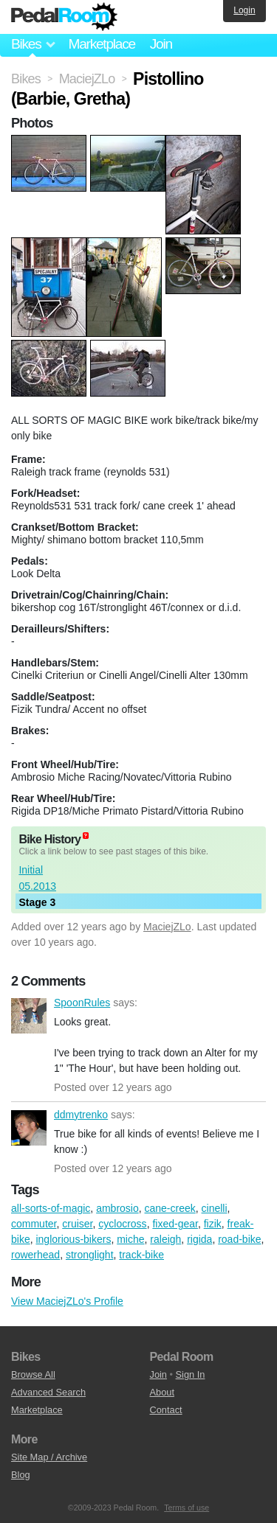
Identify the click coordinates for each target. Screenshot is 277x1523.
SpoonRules (29, 1016)
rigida (199, 1239)
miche (130, 1239)
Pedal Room (64, 17)
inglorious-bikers (73, 1239)
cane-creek (170, 1208)
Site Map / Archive (49, 1457)
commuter (33, 1224)
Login (244, 10)
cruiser (77, 1224)
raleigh (165, 1239)
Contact (166, 1409)
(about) (85, 835)
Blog (20, 1474)
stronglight (90, 1255)
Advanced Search (48, 1392)
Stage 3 (36, 902)
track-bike (141, 1255)
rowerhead (35, 1255)
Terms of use (186, 1507)
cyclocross (122, 1224)
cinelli (215, 1208)
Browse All (33, 1374)
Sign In (190, 1374)
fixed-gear (174, 1224)
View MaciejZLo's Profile (67, 1301)
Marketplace (101, 44)
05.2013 (37, 886)
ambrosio (117, 1208)
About (162, 1392)
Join (161, 44)
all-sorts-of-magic (50, 1208)
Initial (30, 870)
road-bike (239, 1239)
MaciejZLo (167, 927)
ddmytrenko (29, 1128)
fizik (213, 1224)
